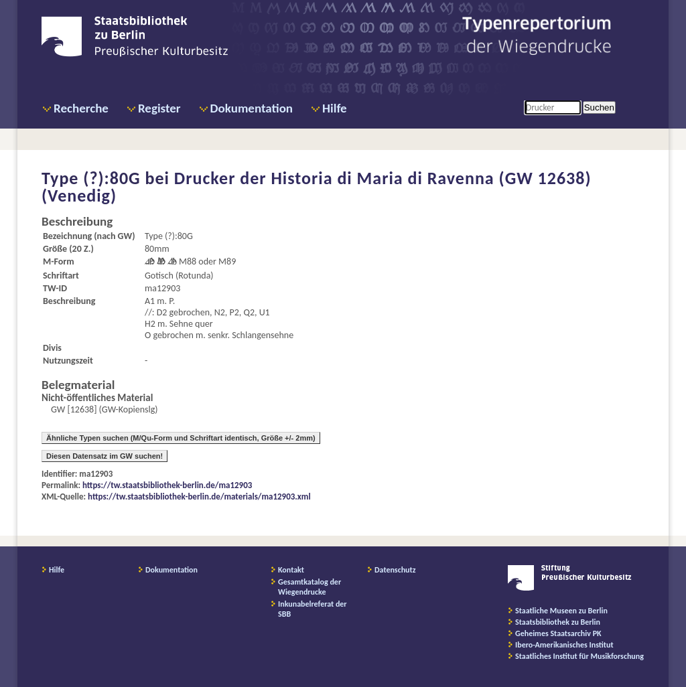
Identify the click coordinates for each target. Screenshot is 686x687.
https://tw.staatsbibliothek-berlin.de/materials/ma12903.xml (199, 496)
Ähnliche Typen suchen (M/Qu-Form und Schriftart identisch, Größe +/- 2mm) (181, 438)
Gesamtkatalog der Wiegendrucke (309, 587)
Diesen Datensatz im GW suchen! (104, 456)
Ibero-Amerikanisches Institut (564, 645)
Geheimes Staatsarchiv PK (558, 633)
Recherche (81, 108)
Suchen (599, 107)
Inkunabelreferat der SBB (312, 609)
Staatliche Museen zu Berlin (561, 610)
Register (159, 108)
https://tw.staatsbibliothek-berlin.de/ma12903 (167, 485)
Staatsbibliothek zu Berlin (557, 622)
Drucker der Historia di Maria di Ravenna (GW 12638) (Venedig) (317, 186)
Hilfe (334, 108)
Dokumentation (251, 108)
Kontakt (291, 570)
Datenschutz (395, 570)
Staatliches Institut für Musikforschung (579, 656)
